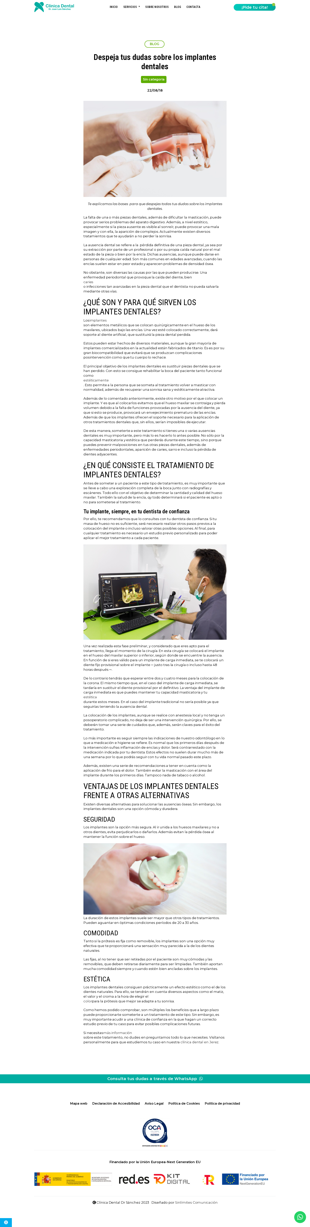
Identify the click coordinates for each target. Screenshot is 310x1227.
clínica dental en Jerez (200, 1042)
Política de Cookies (184, 1103)
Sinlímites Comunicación (196, 1202)
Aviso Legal (154, 1103)
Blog (177, 7)
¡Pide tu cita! (255, 7)
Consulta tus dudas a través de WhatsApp (155, 1078)
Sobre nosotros (157, 7)
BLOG (154, 44)
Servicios (130, 7)
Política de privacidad (222, 1103)
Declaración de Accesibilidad (116, 1103)
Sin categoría (153, 79)
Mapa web (78, 1103)
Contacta (193, 7)
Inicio (114, 7)
